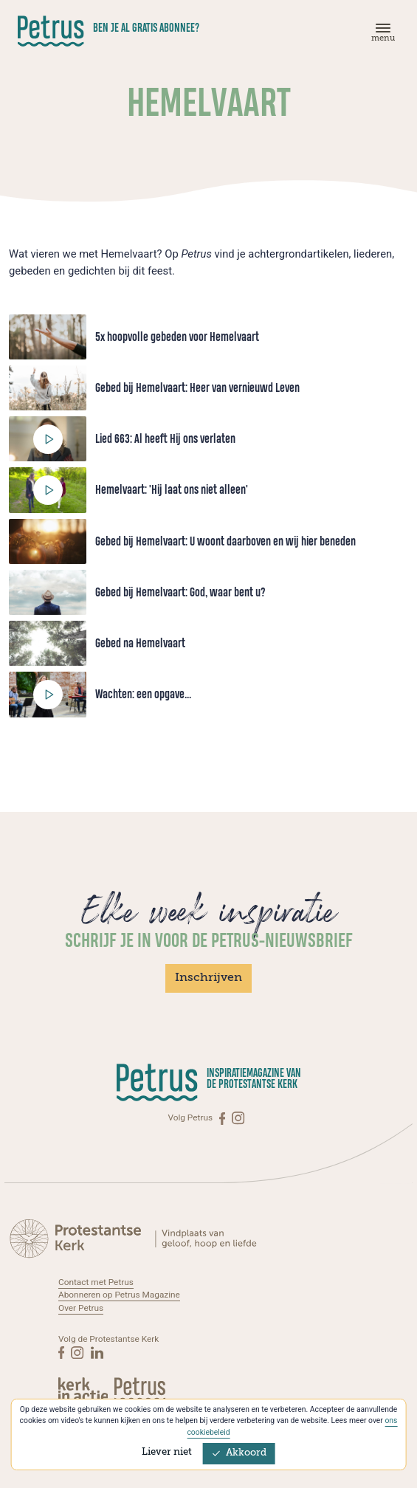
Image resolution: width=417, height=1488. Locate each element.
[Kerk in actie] (84, 1388)
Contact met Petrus (96, 1282)
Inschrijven (208, 978)
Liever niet (167, 1452)
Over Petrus (80, 1308)
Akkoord (239, 1453)
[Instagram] (238, 1117)
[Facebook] (223, 1117)
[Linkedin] (97, 1352)
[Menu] (380, 36)
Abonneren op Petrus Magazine (119, 1294)
